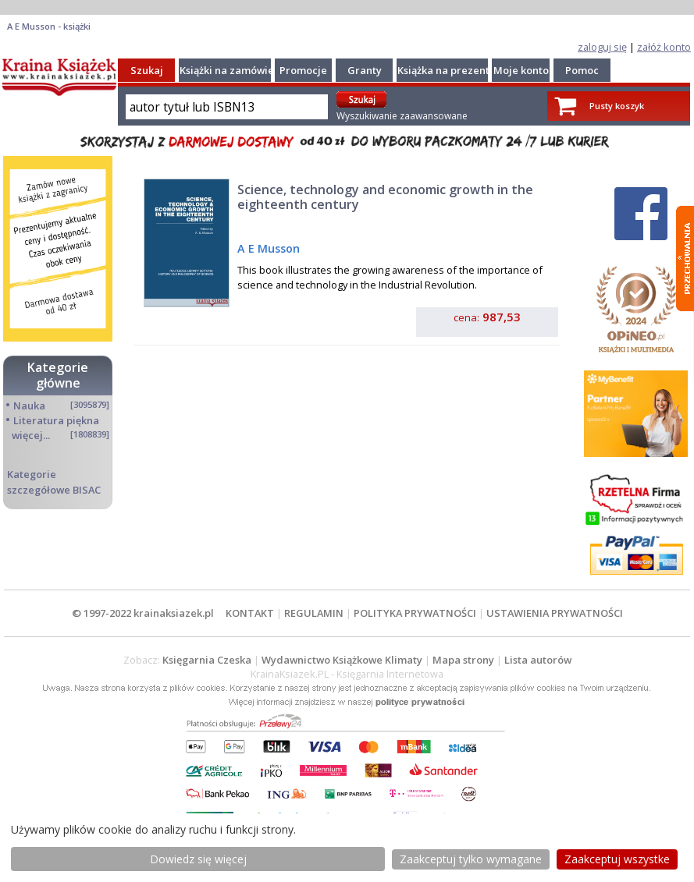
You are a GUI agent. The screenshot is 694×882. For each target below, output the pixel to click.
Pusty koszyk (616, 106)
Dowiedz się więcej (198, 859)
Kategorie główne (57, 375)
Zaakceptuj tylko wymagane (471, 859)
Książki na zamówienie (235, 70)
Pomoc (582, 70)
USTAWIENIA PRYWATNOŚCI (554, 613)
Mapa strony (463, 660)
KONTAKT (250, 613)
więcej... (31, 435)
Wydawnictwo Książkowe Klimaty (342, 660)
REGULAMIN (313, 613)
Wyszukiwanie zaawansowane (402, 115)
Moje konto (521, 70)
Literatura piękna (56, 420)
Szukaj (146, 70)
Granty (364, 70)
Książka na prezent (443, 70)
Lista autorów (537, 660)
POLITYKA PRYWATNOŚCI (415, 613)
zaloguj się (602, 47)
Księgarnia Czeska (206, 660)
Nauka (29, 405)
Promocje (303, 70)
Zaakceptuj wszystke (617, 859)
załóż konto (664, 47)
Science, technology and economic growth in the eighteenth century (385, 197)
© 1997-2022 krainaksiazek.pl (143, 613)
